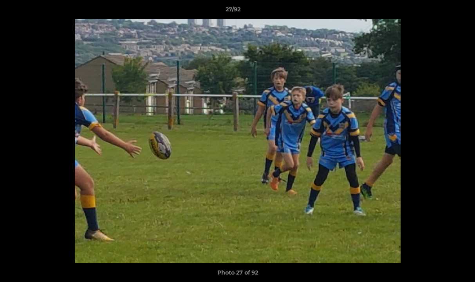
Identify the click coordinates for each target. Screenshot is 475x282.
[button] (442, 11)
